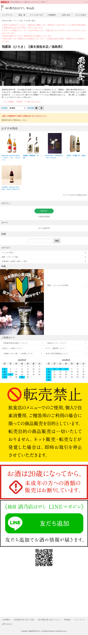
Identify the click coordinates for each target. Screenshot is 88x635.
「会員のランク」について (56, 343)
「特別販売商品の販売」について (15, 343)
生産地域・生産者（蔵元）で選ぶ (15, 261)
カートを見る (81, 15)
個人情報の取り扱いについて (49, 620)
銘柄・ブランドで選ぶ (16, 20)
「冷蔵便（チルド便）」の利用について (17, 353)
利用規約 (67, 620)
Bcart (65, 631)
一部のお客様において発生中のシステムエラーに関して (28, 2)
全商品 (4, 20)
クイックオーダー (37, 15)
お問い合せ (66, 15)
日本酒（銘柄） (31, 20)
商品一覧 (22, 15)
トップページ (7, 15)
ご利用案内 (51, 15)
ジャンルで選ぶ (8, 252)
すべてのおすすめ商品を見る (76, 195)
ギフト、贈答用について (55, 348)
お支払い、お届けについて (12, 348)
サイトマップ (79, 620)
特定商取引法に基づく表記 (24, 620)
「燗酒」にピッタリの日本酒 (57, 285)
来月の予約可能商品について (57, 353)
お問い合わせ (7, 624)
